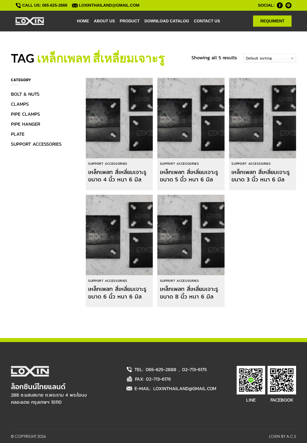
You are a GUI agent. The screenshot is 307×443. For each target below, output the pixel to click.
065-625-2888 (161, 369)
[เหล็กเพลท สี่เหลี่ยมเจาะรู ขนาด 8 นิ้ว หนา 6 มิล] (190, 235)
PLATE (17, 134)
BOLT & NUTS (25, 94)
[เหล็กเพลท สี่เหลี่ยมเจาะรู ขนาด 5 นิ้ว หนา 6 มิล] (190, 118)
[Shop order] (269, 58)
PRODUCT (130, 21)
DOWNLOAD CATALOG (166, 21)
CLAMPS (20, 104)
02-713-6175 (194, 369)
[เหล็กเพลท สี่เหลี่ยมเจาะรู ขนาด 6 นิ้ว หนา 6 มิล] (119, 235)
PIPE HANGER (25, 124)
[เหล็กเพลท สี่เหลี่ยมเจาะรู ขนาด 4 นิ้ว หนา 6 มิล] (119, 118)
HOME (83, 21)
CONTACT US (207, 21)
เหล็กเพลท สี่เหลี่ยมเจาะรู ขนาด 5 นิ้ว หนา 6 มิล (189, 175)
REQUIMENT (272, 21)
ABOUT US (104, 21)
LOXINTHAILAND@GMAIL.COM (184, 388)
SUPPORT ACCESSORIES (36, 144)
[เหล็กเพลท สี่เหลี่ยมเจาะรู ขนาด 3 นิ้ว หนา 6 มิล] (262, 118)
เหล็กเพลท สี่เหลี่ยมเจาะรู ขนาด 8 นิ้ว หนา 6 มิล (189, 292)
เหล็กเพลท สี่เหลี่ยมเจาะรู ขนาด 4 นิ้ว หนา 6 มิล (117, 175)
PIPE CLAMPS (25, 114)
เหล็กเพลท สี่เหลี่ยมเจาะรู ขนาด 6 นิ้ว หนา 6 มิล (117, 292)
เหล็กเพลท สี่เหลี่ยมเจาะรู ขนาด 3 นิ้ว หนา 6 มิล (260, 175)
